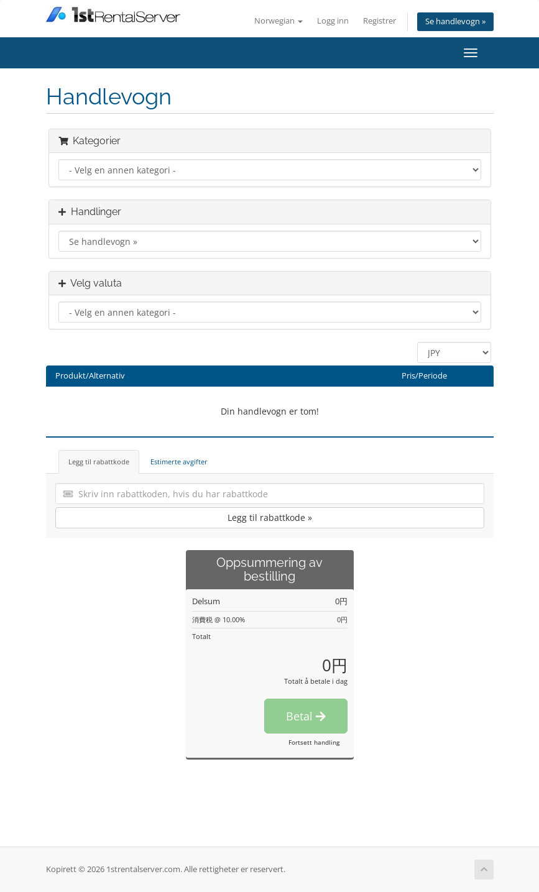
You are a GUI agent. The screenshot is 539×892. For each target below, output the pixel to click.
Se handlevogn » (455, 21)
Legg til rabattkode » (270, 517)
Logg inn (333, 21)
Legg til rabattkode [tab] (98, 461)
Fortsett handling (313, 742)
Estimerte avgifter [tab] (179, 461)
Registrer (379, 21)
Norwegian (278, 21)
